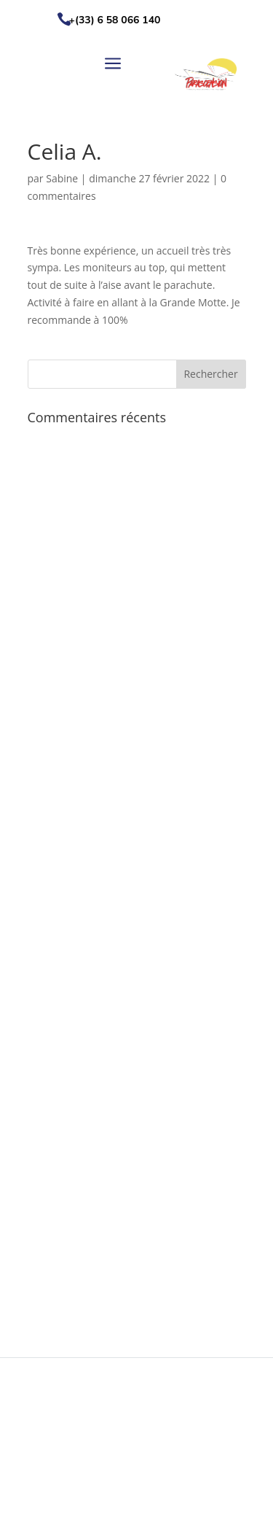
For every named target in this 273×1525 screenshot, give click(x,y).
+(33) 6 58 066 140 (115, 20)
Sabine (62, 178)
